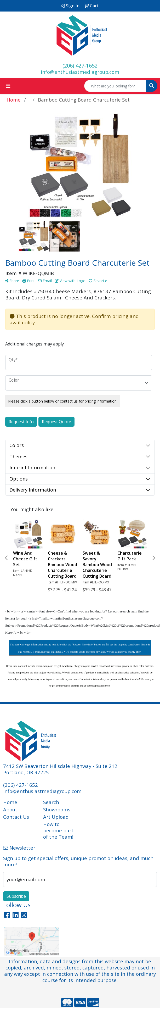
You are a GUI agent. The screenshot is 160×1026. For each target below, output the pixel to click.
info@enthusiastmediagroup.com (80, 72)
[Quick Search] (115, 86)
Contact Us (16, 816)
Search (51, 802)
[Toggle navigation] (8, 86)
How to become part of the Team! (58, 830)
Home (10, 802)
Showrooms (56, 809)
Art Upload (56, 816)
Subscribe (16, 896)
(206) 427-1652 (80, 65)
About (10, 809)
